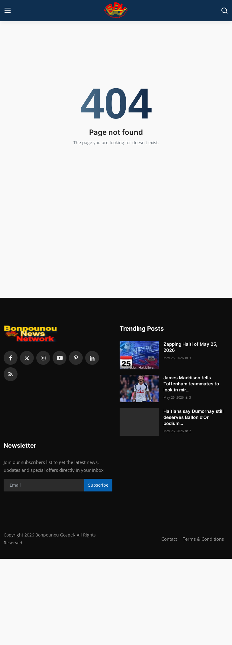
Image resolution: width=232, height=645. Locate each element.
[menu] (7, 10)
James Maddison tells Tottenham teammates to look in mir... (191, 384)
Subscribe (98, 485)
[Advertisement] (116, 601)
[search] (224, 10)
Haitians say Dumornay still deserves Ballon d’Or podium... (193, 417)
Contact (169, 539)
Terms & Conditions (203, 539)
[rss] (11, 374)
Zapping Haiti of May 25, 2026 (190, 347)
